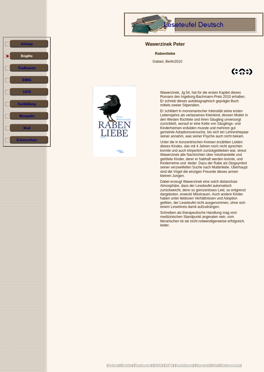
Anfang (113, 365)
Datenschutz (231, 365)
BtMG (157, 365)
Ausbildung (184, 365)
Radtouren (143, 365)
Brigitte (126, 365)
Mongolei (203, 365)
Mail (215, 365)
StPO (169, 365)
